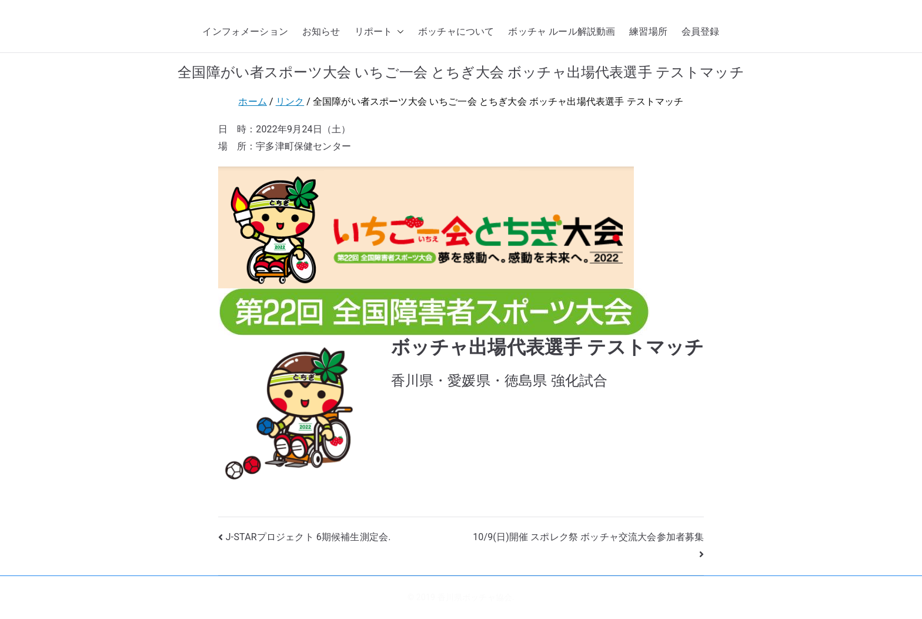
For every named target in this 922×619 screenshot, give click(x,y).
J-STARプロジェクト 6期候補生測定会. (308, 537)
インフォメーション (245, 31)
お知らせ (321, 31)
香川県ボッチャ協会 (474, 597)
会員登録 (701, 31)
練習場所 (648, 31)
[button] (398, 32)
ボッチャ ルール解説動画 (561, 31)
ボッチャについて (456, 31)
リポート (380, 32)
